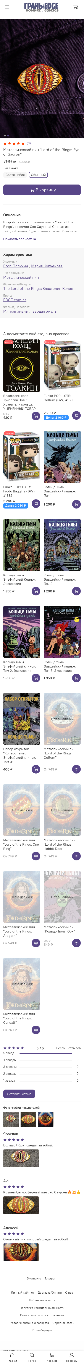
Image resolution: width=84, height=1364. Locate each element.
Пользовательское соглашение (42, 1315)
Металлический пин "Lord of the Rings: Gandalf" (19, 1018)
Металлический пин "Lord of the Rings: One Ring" (21, 844)
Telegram (51, 1278)
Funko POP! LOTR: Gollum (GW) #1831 (59, 398)
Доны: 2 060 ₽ (56, 417)
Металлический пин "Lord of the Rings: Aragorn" (19, 931)
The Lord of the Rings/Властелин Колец (38, 288)
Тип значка (10, 168)
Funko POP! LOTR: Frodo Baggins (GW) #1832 (19, 491)
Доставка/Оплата (50, 1292)
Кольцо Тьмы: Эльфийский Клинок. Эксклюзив (19, 579)
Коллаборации (42, 1330)
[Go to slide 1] (5, 135)
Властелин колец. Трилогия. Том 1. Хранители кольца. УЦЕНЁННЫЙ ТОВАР (19, 402)
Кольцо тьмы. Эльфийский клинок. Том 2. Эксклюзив (19, 666)
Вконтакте (34, 1278)
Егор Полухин (15, 265)
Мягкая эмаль (15, 311)
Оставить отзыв (19, 1094)
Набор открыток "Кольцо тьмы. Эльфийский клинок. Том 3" (19, 755)
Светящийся (15, 175)
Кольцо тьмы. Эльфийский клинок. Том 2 (60, 579)
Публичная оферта (42, 1300)
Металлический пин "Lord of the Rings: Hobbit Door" (59, 844)
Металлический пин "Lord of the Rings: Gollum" (59, 753)
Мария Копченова (47, 265)
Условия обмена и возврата (29, 1323)
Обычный (38, 175)
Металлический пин (21, 277)
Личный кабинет (22, 1292)
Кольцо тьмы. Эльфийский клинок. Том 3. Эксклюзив (60, 666)
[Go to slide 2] (8, 135)
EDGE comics (14, 299)
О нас (69, 1292)
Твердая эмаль (44, 311)
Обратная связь (63, 1323)
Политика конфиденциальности (42, 1308)
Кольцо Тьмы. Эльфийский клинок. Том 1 (60, 491)
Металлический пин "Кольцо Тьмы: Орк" (59, 929)
